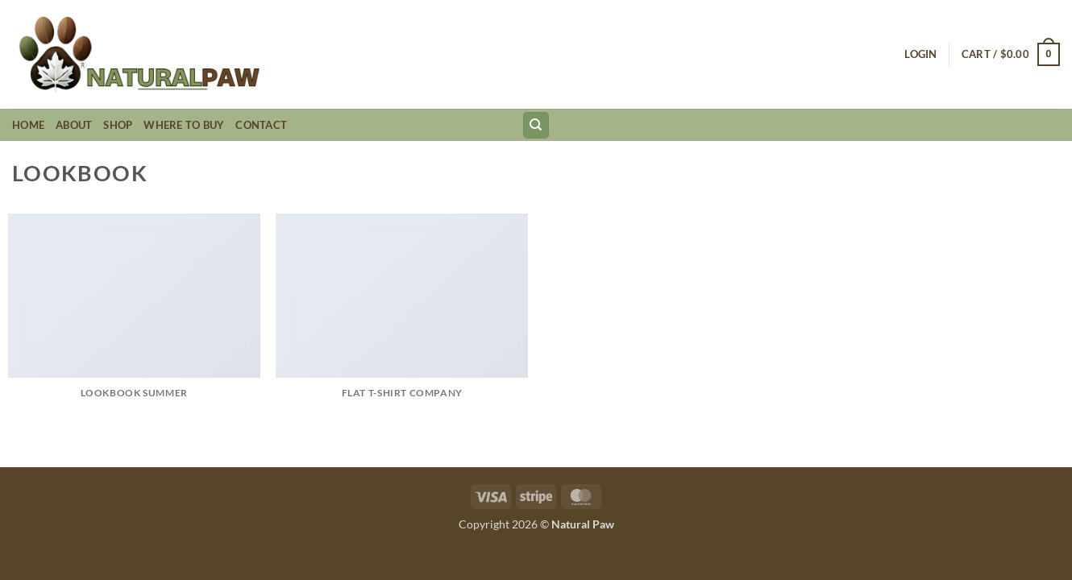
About (74, 124)
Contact (261, 124)
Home (28, 124)
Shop (117, 124)
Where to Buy (183, 124)
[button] (920, 54)
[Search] (536, 125)
